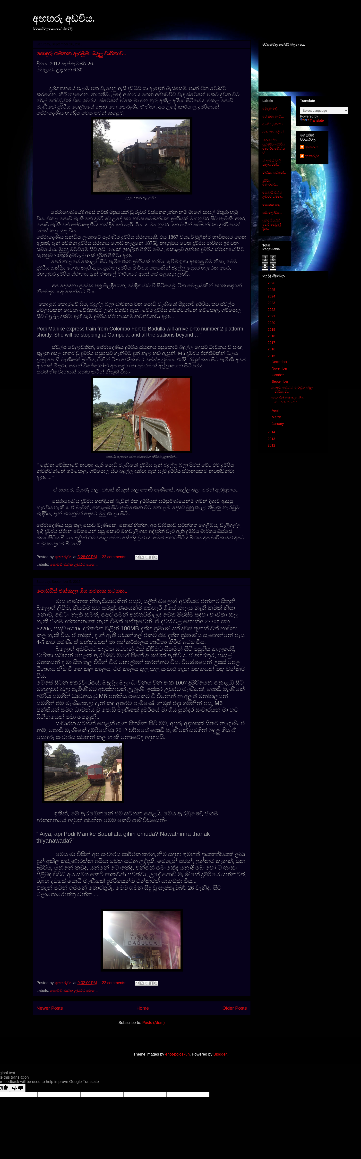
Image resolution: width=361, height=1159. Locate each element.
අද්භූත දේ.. (270, 108)
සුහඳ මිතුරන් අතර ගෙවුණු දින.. (271, 224)
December (280, 362)
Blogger (220, 1054)
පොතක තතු (271, 204)
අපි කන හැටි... (273, 116)
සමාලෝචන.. (272, 212)
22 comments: (114, 557)
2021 (272, 316)
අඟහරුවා (312, 147)
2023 (272, 303)
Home (143, 1008)
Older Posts (235, 1008)
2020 (272, 323)
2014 (272, 432)
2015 (272, 356)
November (280, 368)
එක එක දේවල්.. (274, 132)
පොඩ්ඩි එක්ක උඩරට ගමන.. (74, 564)
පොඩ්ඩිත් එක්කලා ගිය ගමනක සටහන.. (82, 591)
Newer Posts (49, 1008)
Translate (312, 120)
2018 (272, 336)
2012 (272, 445)
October (278, 375)
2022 (272, 310)
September (280, 381)
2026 (272, 283)
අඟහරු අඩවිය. (64, 18)
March (277, 417)
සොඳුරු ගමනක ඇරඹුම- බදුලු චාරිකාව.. (81, 54)
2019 (272, 329)
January (278, 424)
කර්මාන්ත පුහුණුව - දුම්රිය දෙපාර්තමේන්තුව (273, 146)
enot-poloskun (177, 1054)
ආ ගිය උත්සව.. (273, 124)
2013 (272, 439)
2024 (272, 296)
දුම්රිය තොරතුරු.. (270, 182)
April (275, 410)
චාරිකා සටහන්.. (274, 172)
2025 (272, 290)
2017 (272, 343)
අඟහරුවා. (312, 156)
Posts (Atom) (153, 1023)
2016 (272, 349)
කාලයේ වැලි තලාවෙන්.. (271, 162)
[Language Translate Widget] (324, 110)
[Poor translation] (18, 1088)
